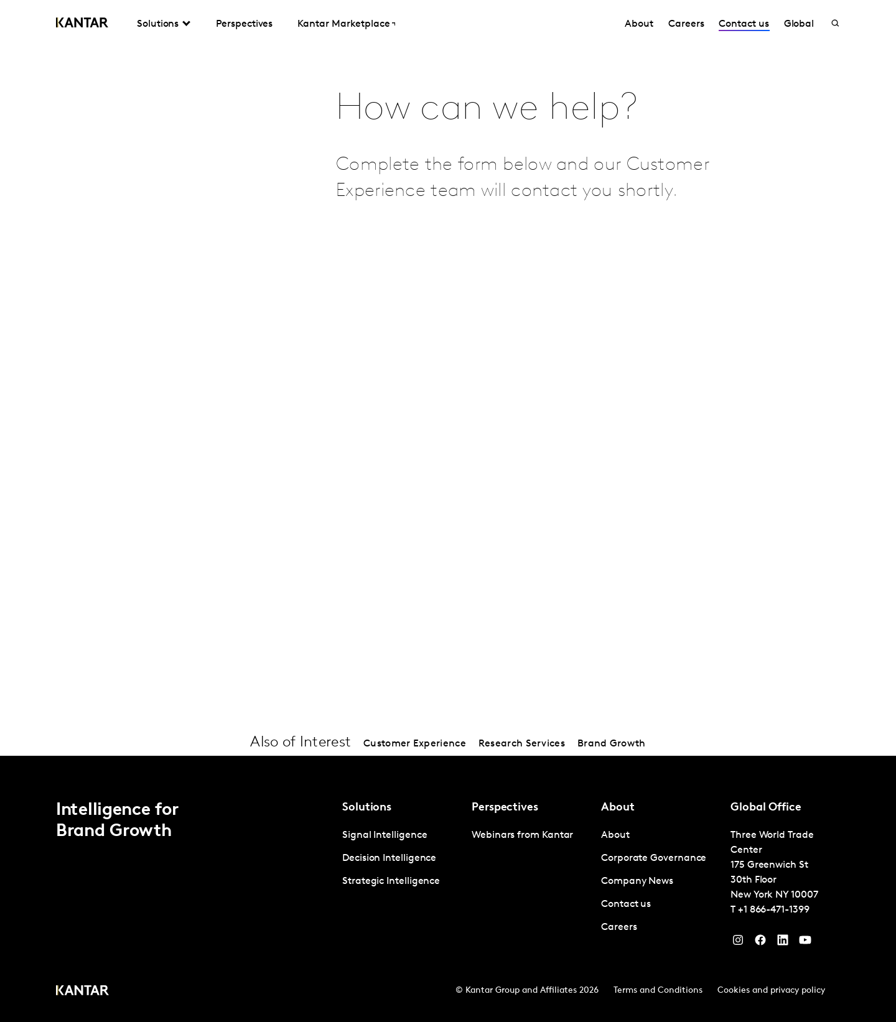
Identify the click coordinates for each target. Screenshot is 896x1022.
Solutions (158, 24)
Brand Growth (611, 744)
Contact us (743, 24)
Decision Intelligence (389, 858)
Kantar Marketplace (343, 24)
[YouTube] (782, 943)
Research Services (521, 744)
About (639, 24)
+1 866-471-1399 (774, 910)
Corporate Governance (653, 858)
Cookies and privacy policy (771, 990)
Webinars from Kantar (522, 835)
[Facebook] (760, 943)
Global (799, 24)
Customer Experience (414, 744)
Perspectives (244, 24)
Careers (686, 24)
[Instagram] (737, 943)
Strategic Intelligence (391, 881)
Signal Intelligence (384, 835)
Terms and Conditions (658, 990)
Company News (637, 881)
